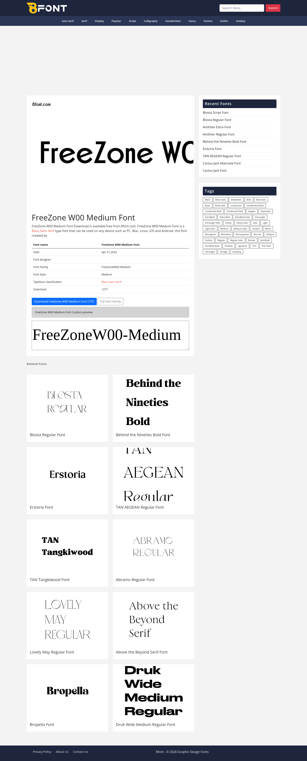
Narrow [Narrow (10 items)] (257, 234)
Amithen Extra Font (217, 127)
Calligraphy (150, 21)
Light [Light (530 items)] (265, 222)
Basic (35, 231)
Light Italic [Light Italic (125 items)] (210, 228)
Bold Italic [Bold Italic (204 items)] (261, 199)
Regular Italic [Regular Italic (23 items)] (236, 240)
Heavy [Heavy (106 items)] (228, 222)
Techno (207, 21)
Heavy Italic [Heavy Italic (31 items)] (242, 222)
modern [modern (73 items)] (256, 228)
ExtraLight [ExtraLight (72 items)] (260, 217)
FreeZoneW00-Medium (110, 335)
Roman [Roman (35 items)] (251, 240)
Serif (84, 21)
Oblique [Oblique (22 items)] (270, 234)
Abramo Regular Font (135, 579)
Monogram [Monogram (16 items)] (210, 234)
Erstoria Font (41, 507)
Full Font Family (110, 301)
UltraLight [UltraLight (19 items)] (210, 251)
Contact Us (80, 752)
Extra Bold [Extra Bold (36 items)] (225, 217)
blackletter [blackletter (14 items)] (236, 199)
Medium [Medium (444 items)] (224, 228)
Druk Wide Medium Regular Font (145, 724)
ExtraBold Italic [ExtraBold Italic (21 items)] (242, 217)
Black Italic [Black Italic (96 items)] (220, 199)
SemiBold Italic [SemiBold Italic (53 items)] (212, 245)
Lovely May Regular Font (52, 652)
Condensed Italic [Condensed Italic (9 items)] (235, 211)
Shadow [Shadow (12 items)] (229, 245)
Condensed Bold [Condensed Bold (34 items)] (213, 211)
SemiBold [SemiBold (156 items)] (265, 240)
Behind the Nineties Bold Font (143, 434)
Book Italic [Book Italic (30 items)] (220, 205)
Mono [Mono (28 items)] (268, 228)
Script (132, 21)
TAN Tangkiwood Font (50, 579)
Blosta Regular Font (47, 434)
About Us (62, 752)
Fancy (192, 21)
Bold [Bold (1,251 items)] (249, 199)
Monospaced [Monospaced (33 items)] (242, 234)
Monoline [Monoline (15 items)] (225, 234)
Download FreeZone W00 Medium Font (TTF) (64, 301)
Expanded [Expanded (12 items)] (266, 211)
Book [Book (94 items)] (207, 205)
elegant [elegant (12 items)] (252, 211)
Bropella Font (42, 724)
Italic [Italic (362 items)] (255, 222)
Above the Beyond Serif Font (142, 652)
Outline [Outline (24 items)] (208, 240)
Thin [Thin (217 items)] (254, 245)
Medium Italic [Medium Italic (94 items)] (240, 228)
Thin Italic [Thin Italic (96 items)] (266, 245)
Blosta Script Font (215, 112)
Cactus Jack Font (215, 170)
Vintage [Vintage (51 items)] (223, 251)
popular (116, 21)
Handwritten (173, 21)
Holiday (240, 21)
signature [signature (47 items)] (242, 245)
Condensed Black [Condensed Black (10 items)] (255, 205)
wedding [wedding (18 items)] (236, 251)
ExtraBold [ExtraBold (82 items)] (210, 217)
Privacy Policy (42, 752)
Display (99, 21)
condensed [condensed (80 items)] (235, 205)
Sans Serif (68, 21)
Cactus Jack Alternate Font (222, 163)
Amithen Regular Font (219, 134)
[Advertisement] (153, 59)
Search (273, 8)
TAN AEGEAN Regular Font (140, 507)
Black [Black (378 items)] (207, 199)
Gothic (224, 21)
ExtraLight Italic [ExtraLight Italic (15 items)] (212, 222)
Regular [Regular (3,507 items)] (221, 240)
